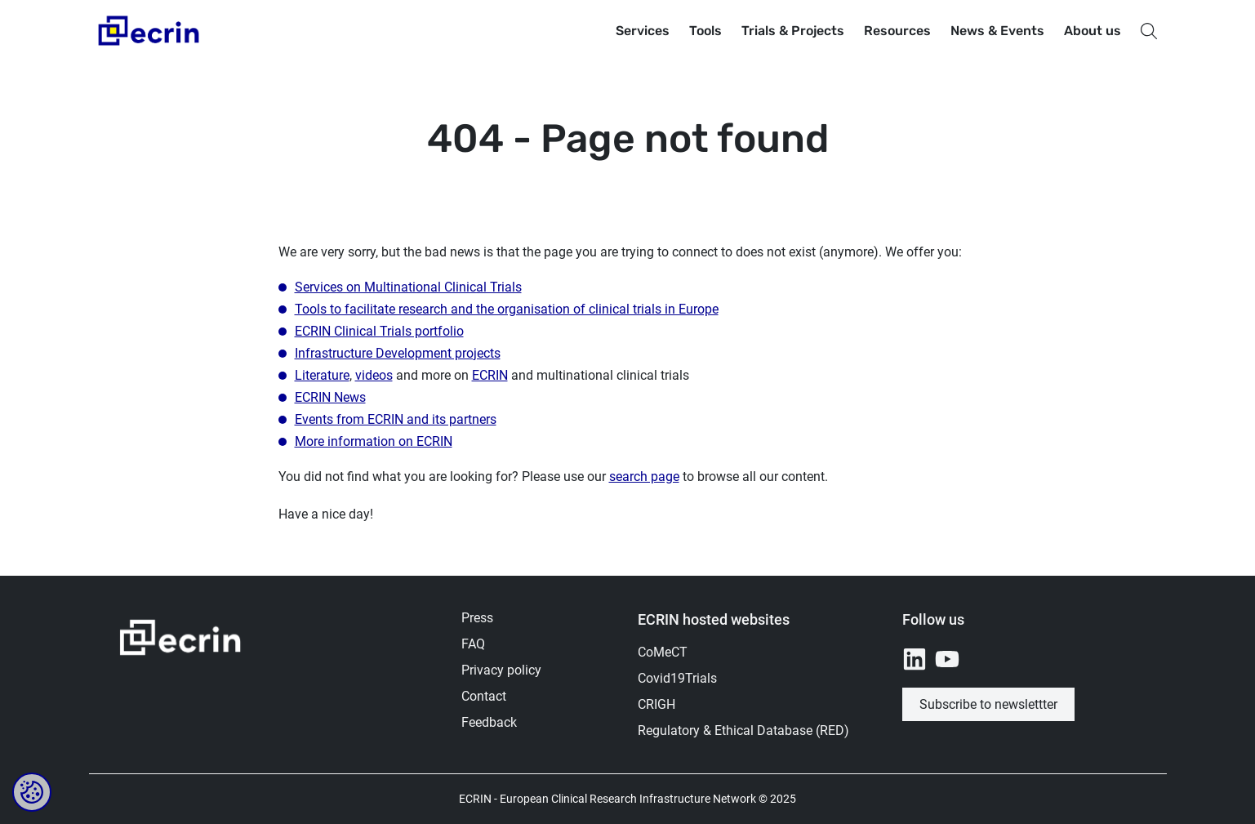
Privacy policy (501, 670)
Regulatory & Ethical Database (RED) (743, 730)
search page (644, 476)
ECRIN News (330, 397)
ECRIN (490, 375)
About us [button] (1092, 30)
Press (477, 618)
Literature (322, 375)
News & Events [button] (997, 30)
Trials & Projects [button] (792, 30)
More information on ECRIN (373, 441)
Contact (483, 696)
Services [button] (643, 30)
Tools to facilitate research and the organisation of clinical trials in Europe (507, 309)
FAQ (473, 644)
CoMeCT (663, 652)
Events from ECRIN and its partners (395, 419)
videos (374, 375)
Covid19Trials (677, 678)
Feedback (489, 722)
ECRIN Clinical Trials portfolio (379, 331)
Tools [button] (705, 30)
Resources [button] (897, 30)
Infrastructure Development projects (398, 353)
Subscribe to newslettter (988, 704)
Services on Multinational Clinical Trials (408, 287)
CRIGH (656, 704)
